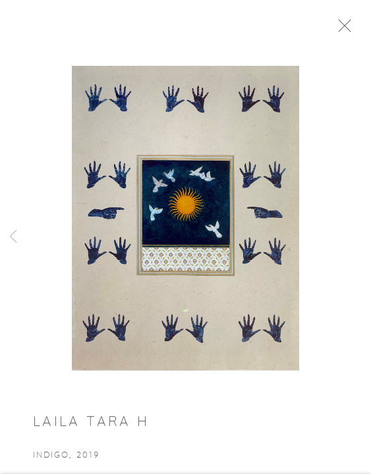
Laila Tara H (91, 425)
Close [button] (348, 30)
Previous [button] (13, 237)
